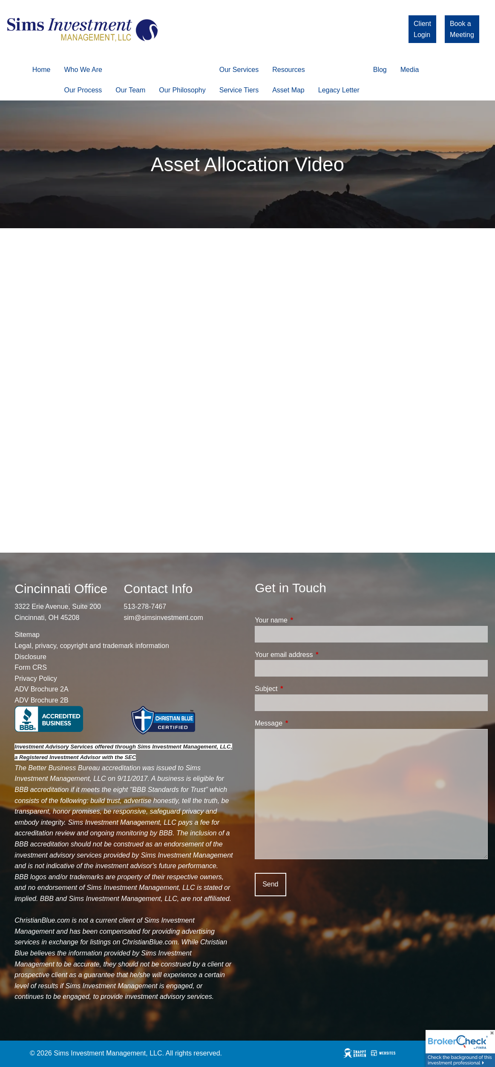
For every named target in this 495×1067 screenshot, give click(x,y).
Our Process (83, 90)
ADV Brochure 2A (41, 689)
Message (301, 723)
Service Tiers (239, 90)
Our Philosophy (182, 90)
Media (409, 69)
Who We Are (83, 69)
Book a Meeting (462, 29)
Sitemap (27, 634)
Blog (380, 69)
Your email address (316, 654)
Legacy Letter (339, 90)
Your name (303, 620)
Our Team (130, 90)
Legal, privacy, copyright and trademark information (91, 645)
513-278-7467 (145, 606)
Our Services (239, 69)
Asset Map (288, 90)
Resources (288, 69)
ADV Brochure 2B (41, 700)
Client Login (422, 29)
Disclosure (30, 656)
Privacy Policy (35, 678)
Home (41, 69)
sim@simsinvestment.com (163, 617)
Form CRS (30, 667)
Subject (298, 688)
